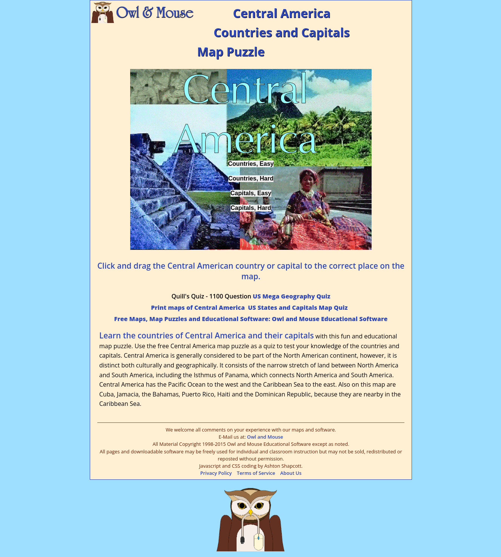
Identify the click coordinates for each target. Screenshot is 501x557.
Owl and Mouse (265, 436)
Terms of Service (256, 473)
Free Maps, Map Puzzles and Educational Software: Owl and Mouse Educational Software (251, 319)
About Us (291, 473)
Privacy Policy (216, 473)
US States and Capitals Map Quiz (297, 307)
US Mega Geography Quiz (291, 296)
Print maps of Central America (198, 307)
